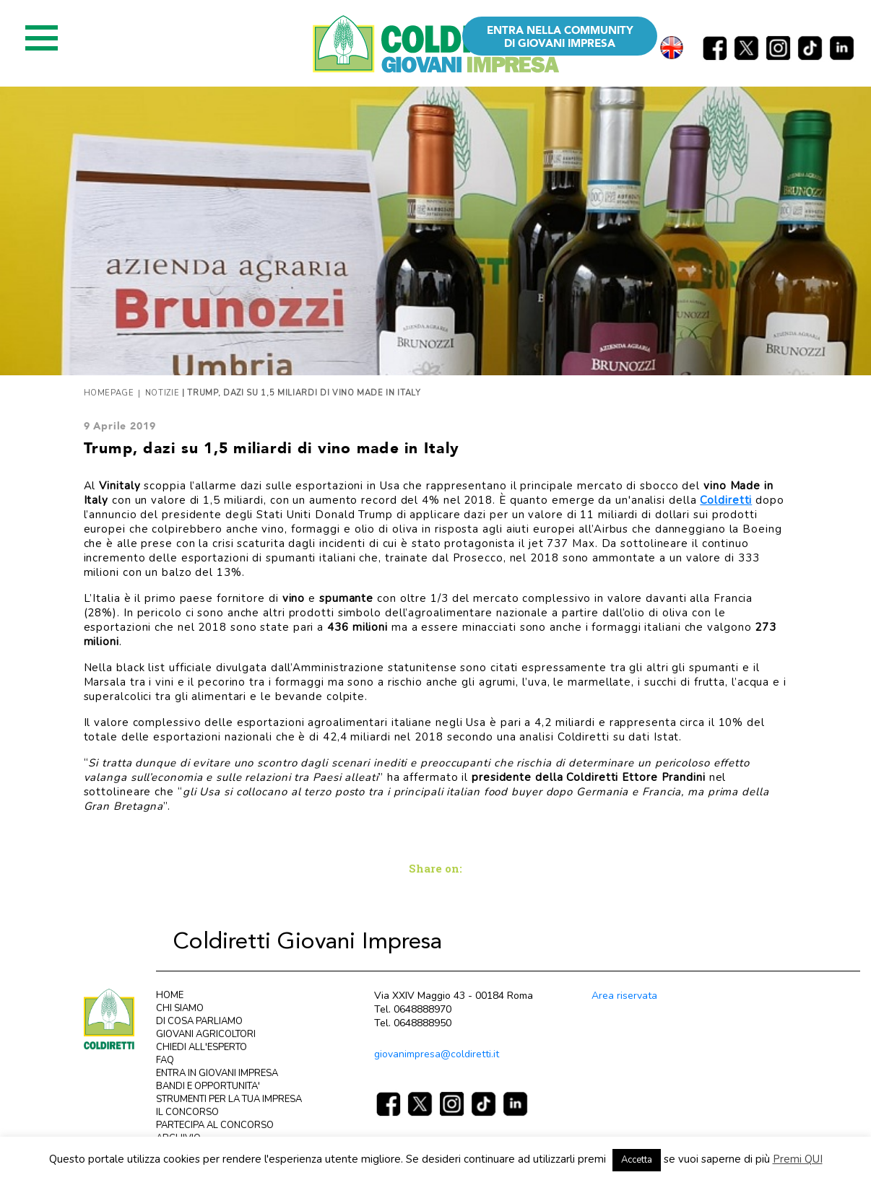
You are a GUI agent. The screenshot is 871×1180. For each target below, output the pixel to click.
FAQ (165, 1060)
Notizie (162, 393)
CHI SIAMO (180, 1008)
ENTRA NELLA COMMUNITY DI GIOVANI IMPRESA (560, 37)
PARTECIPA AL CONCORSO (215, 1125)
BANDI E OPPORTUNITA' (208, 1086)
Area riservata (624, 995)
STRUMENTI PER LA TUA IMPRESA (229, 1099)
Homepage (109, 393)
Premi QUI (798, 1159)
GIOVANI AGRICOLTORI (206, 1034)
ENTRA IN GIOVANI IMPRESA (217, 1073)
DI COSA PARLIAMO (199, 1021)
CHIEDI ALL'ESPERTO (201, 1047)
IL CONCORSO (187, 1112)
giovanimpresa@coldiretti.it (436, 1054)
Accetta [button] (636, 1159)
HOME (169, 995)
